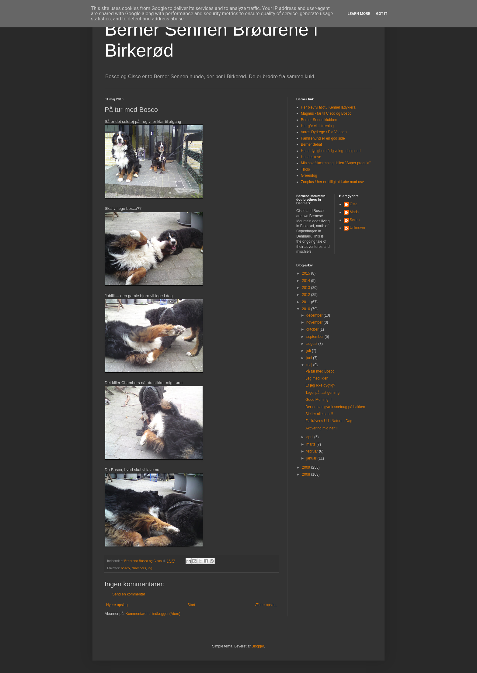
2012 (306, 295)
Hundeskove (311, 157)
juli (309, 351)
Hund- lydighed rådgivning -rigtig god (330, 151)
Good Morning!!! (318, 399)
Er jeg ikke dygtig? (320, 385)
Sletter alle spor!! (319, 414)
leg (150, 568)
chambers (138, 568)
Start (191, 605)
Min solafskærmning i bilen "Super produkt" (336, 163)
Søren (355, 220)
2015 (306, 273)
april (310, 437)
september (315, 337)
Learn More (359, 14)
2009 (306, 467)
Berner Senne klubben (319, 120)
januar (312, 458)
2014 (306, 281)
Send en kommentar (128, 594)
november (315, 322)
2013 (306, 288)
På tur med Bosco (319, 371)
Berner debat (311, 144)
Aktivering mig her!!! (321, 428)
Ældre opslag (266, 605)
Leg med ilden (316, 378)
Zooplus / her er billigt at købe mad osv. (332, 182)
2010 (306, 309)
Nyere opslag (117, 605)
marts (311, 444)
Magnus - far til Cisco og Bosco (326, 113)
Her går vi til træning (317, 126)
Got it (381, 14)
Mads (354, 212)
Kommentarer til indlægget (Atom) (153, 614)
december (315, 315)
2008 (306, 474)
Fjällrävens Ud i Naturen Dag (328, 421)
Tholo (305, 169)
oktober (312, 329)
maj (309, 365)
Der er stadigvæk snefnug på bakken (335, 407)
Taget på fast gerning (322, 392)
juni (309, 358)
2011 (306, 302)
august (312, 344)
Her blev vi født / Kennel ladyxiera (328, 107)
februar (312, 451)
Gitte (353, 204)
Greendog (309, 175)
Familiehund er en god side (323, 138)
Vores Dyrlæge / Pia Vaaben (324, 132)
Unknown (357, 228)
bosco (125, 568)
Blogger (258, 646)
